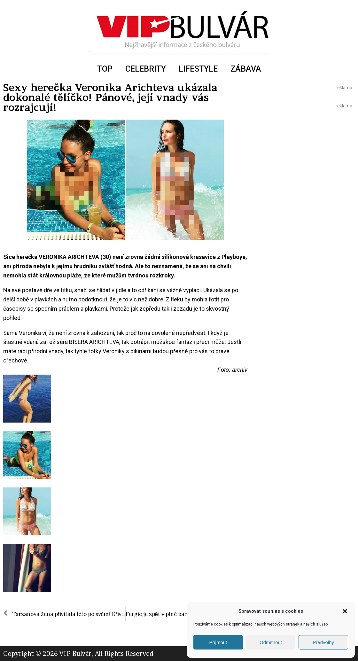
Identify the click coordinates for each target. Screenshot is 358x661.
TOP (105, 69)
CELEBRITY (145, 69)
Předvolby (323, 642)
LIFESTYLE (198, 69)
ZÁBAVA (245, 69)
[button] (345, 611)
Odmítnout (271, 642)
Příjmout (218, 642)
